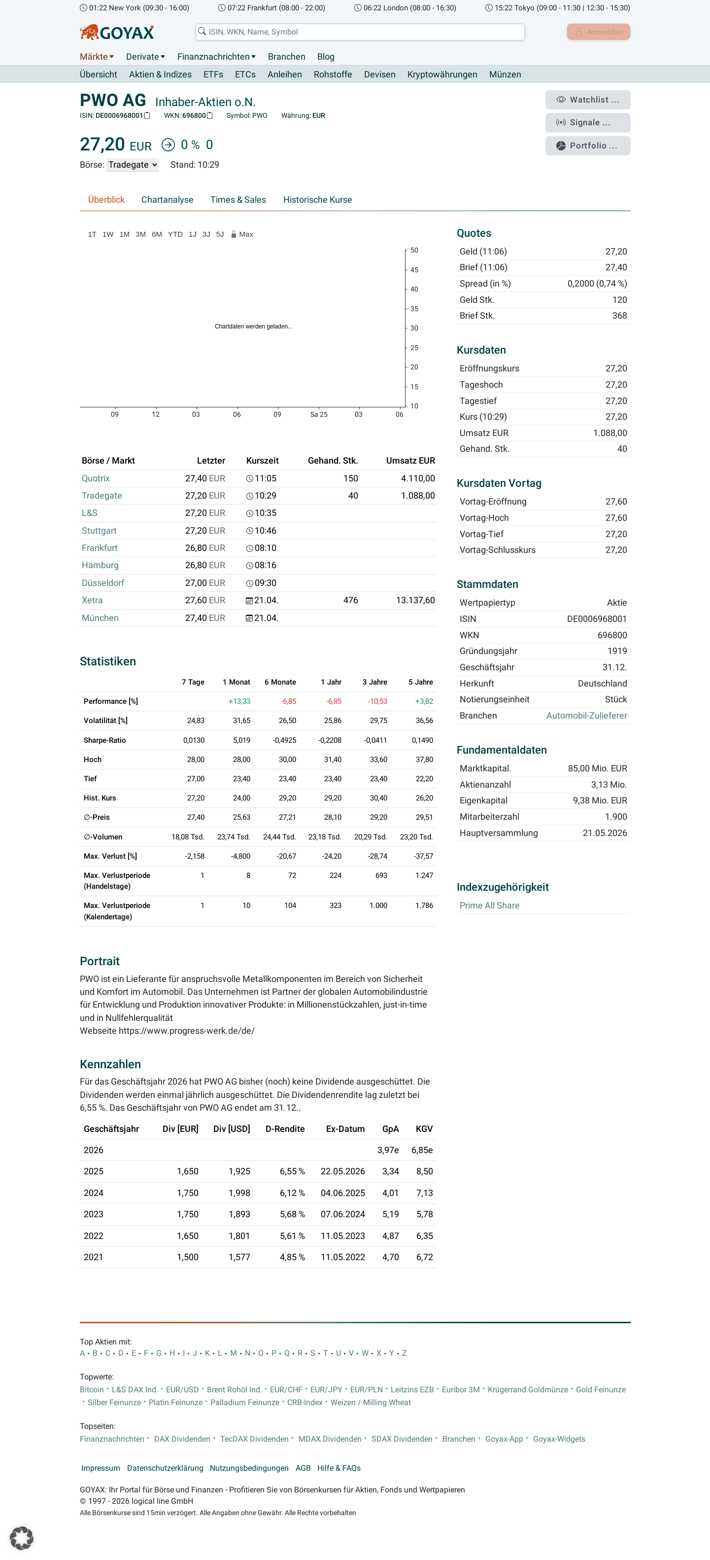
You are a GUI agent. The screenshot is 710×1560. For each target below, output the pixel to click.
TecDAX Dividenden (254, 1439)
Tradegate (102, 496)
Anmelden (596, 32)
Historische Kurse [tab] (317, 200)
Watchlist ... (592, 99)
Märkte (94, 57)
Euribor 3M (461, 1389)
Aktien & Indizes (160, 75)
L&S (90, 513)
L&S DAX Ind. (135, 1389)
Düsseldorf (103, 583)
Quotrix (96, 478)
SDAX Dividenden (402, 1439)
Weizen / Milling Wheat (371, 1403)
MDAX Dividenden (330, 1439)
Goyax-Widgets (559, 1439)
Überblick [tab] (106, 200)
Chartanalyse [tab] (167, 200)
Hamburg (100, 566)
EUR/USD (182, 1389)
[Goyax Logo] (117, 32)
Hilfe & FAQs (339, 1468)
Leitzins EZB (412, 1389)
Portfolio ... (591, 140)
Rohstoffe (333, 75)
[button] (21, 1538)
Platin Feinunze (176, 1403)
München (100, 618)
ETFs (213, 75)
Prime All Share (490, 905)
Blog (326, 57)
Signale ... (589, 120)
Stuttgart (99, 531)
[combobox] (358, 32)
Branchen (286, 57)
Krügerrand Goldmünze (528, 1389)
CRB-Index (305, 1403)
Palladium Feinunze (244, 1403)
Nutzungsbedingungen (249, 1468)
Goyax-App (504, 1439)
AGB (303, 1468)
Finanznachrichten (213, 57)
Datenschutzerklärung (165, 1468)
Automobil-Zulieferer (586, 716)
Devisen (380, 75)
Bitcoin (92, 1389)
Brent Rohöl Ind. (234, 1389)
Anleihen (285, 75)
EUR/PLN (366, 1389)
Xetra (92, 601)
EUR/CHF (286, 1389)
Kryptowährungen (442, 75)
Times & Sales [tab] (238, 200)
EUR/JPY (326, 1389)
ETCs (245, 75)
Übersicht (98, 74)
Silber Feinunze (114, 1403)
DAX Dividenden (182, 1439)
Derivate (142, 57)
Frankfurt (100, 548)
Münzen (505, 75)
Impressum (100, 1468)
